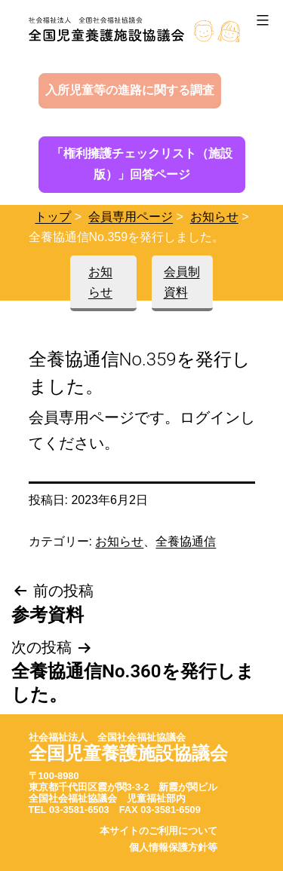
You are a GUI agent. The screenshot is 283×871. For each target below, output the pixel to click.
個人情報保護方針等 (173, 847)
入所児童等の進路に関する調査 (129, 90)
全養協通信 (185, 541)
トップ (53, 216)
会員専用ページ (130, 216)
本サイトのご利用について (158, 830)
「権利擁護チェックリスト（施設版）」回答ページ (141, 164)
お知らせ (214, 216)
